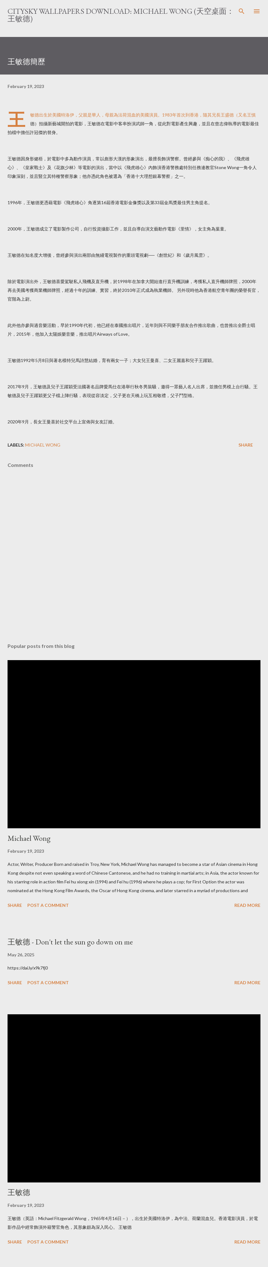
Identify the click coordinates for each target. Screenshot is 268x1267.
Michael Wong (42, 444)
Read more (247, 905)
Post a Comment (48, 905)
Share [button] (245, 444)
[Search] (241, 11)
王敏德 (19, 1192)
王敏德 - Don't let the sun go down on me (70, 942)
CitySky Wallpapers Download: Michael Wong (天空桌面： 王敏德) (121, 14)
